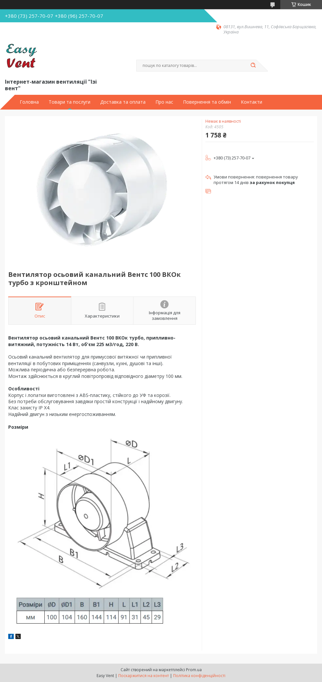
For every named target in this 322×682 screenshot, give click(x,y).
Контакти (251, 102)
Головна (29, 102)
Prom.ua (194, 669)
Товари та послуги (69, 102)
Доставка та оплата (123, 102)
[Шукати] (253, 66)
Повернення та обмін (207, 102)
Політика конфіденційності (199, 675)
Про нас (164, 102)
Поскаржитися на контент (143, 675)
